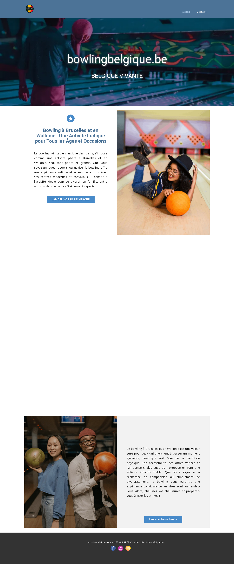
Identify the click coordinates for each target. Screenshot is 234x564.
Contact (201, 12)
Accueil (186, 12)
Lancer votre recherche (71, 199)
